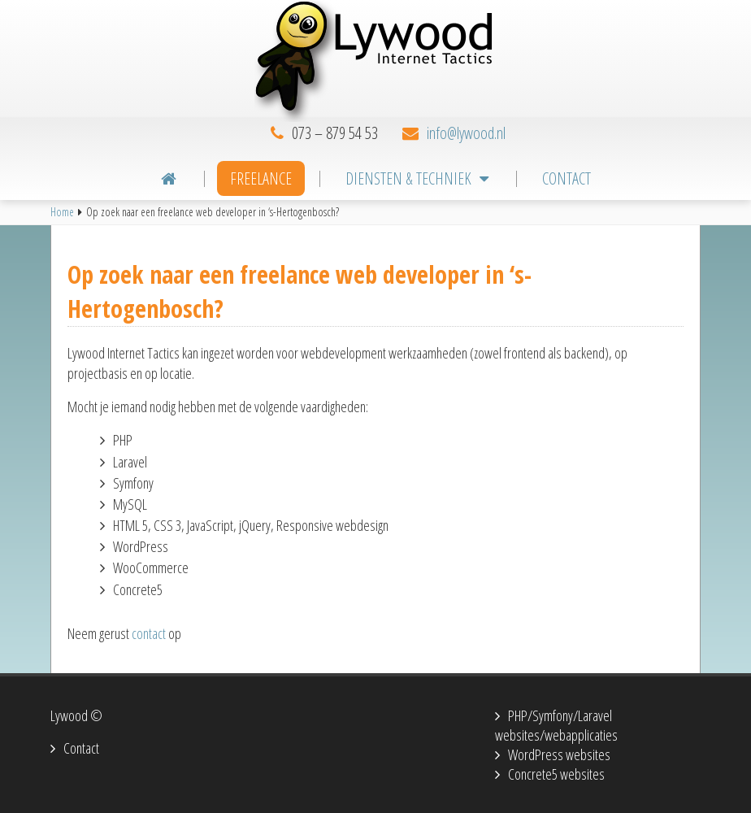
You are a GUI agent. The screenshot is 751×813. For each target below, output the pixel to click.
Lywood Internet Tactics (375, 61)
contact (149, 633)
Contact (81, 748)
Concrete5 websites (556, 774)
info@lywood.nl (466, 133)
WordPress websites (559, 754)
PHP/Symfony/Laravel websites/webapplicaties (556, 725)
